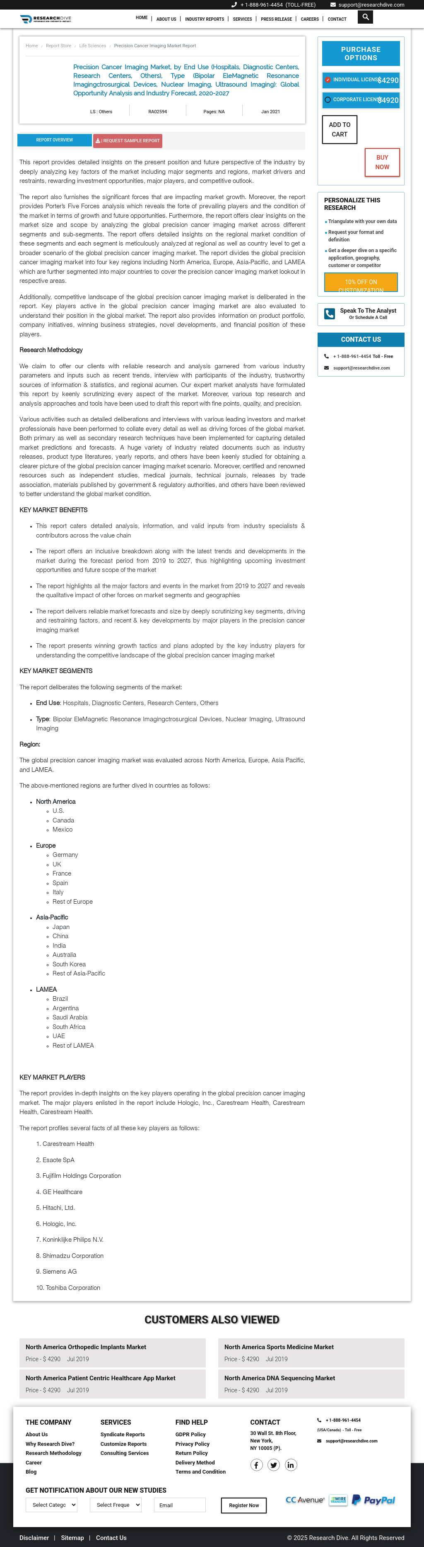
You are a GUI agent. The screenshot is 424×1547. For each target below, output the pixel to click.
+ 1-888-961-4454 (262, 5)
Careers (310, 19)
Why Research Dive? (50, 1444)
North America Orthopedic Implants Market (86, 1347)
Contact (337, 19)
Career (34, 1462)
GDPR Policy (191, 1434)
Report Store (58, 46)
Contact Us (111, 1538)
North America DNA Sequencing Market (279, 1378)
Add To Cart (339, 129)
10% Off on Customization (361, 285)
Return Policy (192, 1453)
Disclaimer (34, 1538)
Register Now (244, 1505)
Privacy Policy (193, 1444)
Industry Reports (204, 19)
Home (141, 17)
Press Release (276, 19)
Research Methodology (54, 1453)
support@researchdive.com (367, 5)
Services (242, 19)
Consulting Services (125, 1453)
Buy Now (382, 162)
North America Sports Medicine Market (279, 1347)
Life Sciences (92, 46)
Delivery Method (195, 1462)
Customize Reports (124, 1444)
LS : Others (101, 111)
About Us (166, 19)
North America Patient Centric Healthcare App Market (101, 1378)
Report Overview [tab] (54, 140)
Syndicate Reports (123, 1434)
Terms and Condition (201, 1472)
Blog (31, 1472)
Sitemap (72, 1538)
